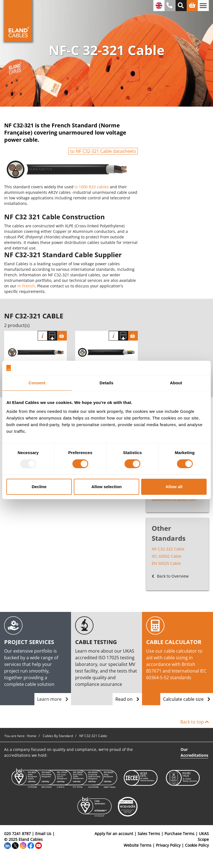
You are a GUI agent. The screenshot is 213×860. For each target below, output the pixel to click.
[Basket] (62, 336)
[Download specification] (52, 336)
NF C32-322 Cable (168, 549)
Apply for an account (114, 833)
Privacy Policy (168, 845)
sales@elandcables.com (174, 499)
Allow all (174, 486)
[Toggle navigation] (203, 5)
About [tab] (176, 382)
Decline (39, 486)
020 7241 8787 (17, 833)
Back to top (194, 722)
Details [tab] (106, 382)
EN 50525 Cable (166, 563)
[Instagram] (23, 845)
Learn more (52, 699)
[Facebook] (30, 845)
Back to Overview (170, 576)
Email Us (43, 833)
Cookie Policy (197, 845)
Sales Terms (149, 833)
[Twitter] (15, 845)
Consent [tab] (37, 382)
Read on (127, 699)
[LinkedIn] (7, 845)
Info (42, 336)
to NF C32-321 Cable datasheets (103, 151)
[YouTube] (38, 845)
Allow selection (106, 486)
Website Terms (137, 845)
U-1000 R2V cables (92, 186)
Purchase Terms (179, 833)
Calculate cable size (186, 699)
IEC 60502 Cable (166, 556)
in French (26, 286)
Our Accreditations (194, 752)
